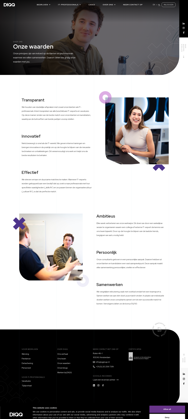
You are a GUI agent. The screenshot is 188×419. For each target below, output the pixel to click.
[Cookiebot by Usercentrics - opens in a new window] (16, 414)
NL (159, 5)
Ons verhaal (62, 354)
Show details (131, 414)
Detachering (27, 363)
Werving (25, 354)
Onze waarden (63, 363)
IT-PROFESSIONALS (68, 4)
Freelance (26, 358)
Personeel (26, 368)
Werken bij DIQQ (64, 372)
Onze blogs (62, 368)
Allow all (167, 394)
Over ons (108, 4)
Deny (167, 403)
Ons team (61, 358)
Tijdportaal (27, 385)
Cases (91, 4)
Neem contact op (133, 4)
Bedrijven (42, 4)
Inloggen (168, 5)
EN (154, 5)
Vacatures (26, 381)
